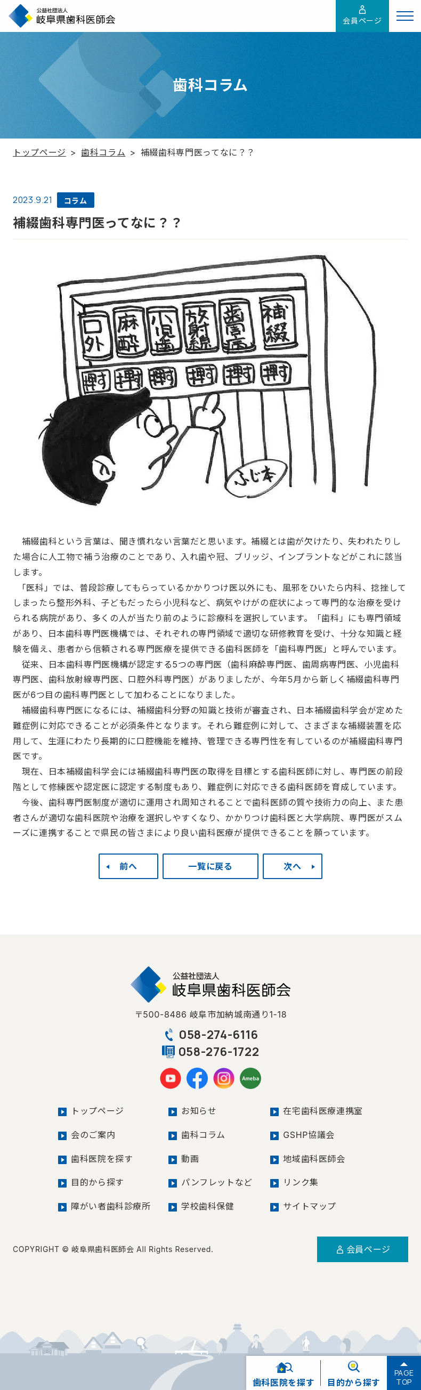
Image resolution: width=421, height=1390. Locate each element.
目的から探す (97, 1182)
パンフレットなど (217, 1182)
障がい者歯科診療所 (111, 1206)
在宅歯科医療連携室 (323, 1111)
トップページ (39, 152)
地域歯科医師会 (314, 1158)
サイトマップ (309, 1206)
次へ (292, 866)
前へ (128, 866)
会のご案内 (93, 1134)
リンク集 (301, 1182)
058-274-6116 (210, 1034)
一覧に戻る (210, 866)
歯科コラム (103, 152)
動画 (190, 1158)
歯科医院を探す (102, 1158)
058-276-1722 (211, 1051)
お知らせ (199, 1111)
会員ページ (362, 15)
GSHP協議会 (309, 1134)
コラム (75, 200)
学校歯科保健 (207, 1206)
